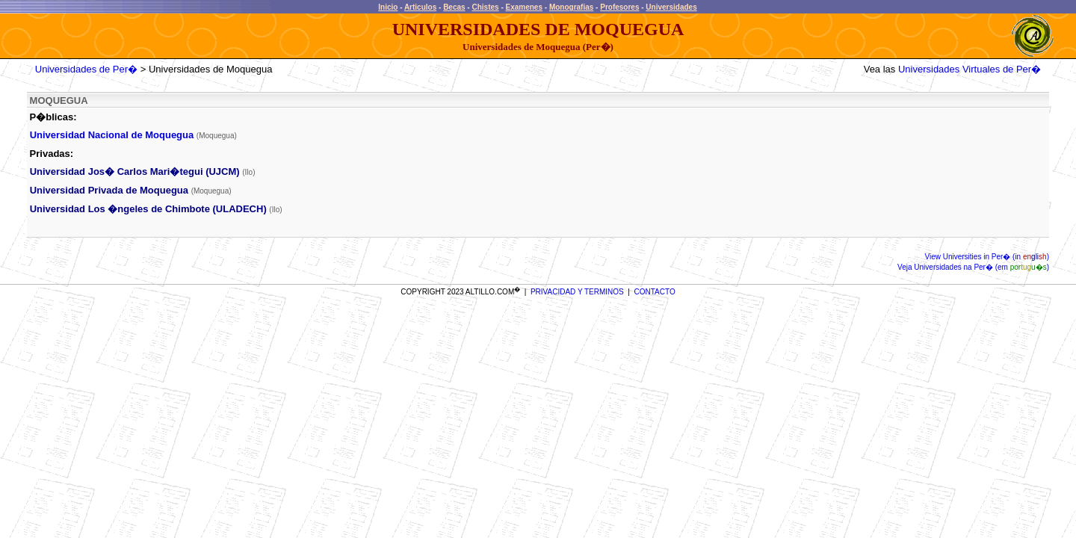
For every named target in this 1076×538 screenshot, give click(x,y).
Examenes (524, 7)
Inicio (388, 7)
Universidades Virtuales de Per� (969, 69)
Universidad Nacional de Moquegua (112, 134)
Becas (454, 7)
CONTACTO (654, 292)
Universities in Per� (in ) (995, 257)
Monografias (571, 7)
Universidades (671, 7)
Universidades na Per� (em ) (980, 267)
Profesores (619, 7)
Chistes (484, 7)
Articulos (420, 7)
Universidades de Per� (86, 69)
